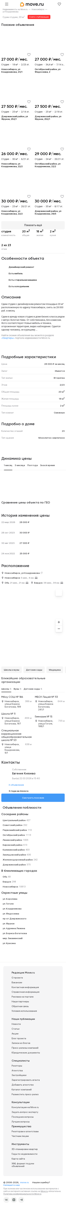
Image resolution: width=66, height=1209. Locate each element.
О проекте (17, 977)
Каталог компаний (22, 1089)
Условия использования (24, 1011)
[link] (15, 9)
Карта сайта (18, 1158)
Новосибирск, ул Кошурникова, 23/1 (11, 70)
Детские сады (34, 669)
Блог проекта (19, 1038)
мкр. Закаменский (12, 938)
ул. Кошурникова (12, 908)
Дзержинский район (14, 864)
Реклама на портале (23, 996)
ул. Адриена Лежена (14, 928)
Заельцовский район (14, 854)
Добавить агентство (23, 1084)
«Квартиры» (8, 338)
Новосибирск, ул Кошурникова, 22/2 (12, 165)
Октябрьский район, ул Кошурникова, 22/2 (48, 165)
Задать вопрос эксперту (25, 1112)
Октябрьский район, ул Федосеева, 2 (48, 70)
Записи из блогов (21, 1043)
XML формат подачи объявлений (23, 1165)
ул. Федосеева (11, 913)
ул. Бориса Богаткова (15, 933)
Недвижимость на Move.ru (15, 9)
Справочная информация (25, 992)
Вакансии (17, 982)
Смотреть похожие (33, 797)
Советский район (12, 825)
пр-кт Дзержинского (14, 918)
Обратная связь (20, 1006)
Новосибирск (38, 9)
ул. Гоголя (8, 903)
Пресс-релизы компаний (25, 1047)
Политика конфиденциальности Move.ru (22, 1194)
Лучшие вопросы (21, 1121)
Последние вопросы (23, 1116)
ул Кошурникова (10, 12)
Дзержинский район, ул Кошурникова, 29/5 (48, 212)
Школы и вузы (11, 669)
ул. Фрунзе (8, 923)
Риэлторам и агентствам (25, 1131)
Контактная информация (25, 987)
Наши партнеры (20, 1001)
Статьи (15, 1028)
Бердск (38, 582)
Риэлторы (17, 1065)
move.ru (24, 1182)
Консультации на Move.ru (25, 1107)
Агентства (17, 1070)
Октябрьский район (14, 835)
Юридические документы (26, 1052)
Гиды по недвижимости (24, 1154)
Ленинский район (12, 840)
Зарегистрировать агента (26, 1080)
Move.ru (44, 1191)
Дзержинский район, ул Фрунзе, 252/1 (14, 117)
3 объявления (16, 784)
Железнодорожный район (18, 859)
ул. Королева (10, 899)
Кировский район (12, 845)
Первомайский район (15, 830)
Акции (15, 1033)
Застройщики (19, 1075)
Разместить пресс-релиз (25, 1094)
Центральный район (14, 820)
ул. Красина (9, 943)
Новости (16, 1024)
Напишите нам (11, 1185)
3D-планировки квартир (25, 1149)
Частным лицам (20, 1136)
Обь (7, 582)
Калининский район (14, 849)
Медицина (55, 669)
